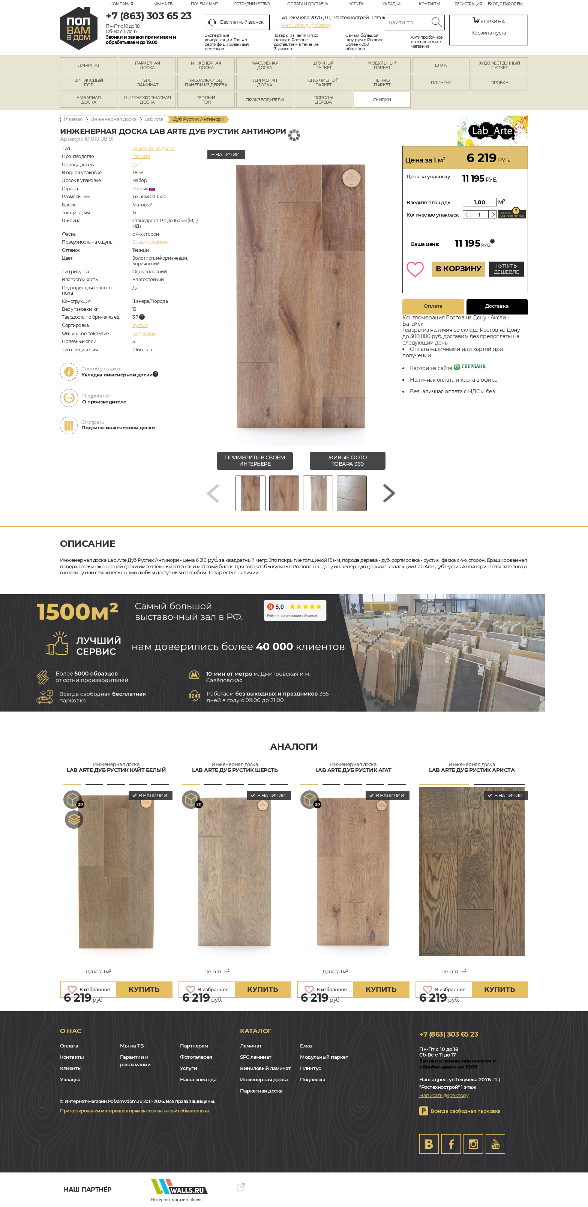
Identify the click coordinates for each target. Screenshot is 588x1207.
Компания (121, 4)
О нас (70, 1031)
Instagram (473, 1144)
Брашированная (150, 242)
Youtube (495, 1144)
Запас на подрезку (512, 214)
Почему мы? (204, 4)
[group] (301, 296)
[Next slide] (389, 493)
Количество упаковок (432, 215)
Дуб (136, 164)
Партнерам (194, 1046)
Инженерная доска (113, 119)
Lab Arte (154, 119)
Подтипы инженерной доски (117, 427)
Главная (73, 119)
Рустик (140, 325)
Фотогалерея (196, 1057)
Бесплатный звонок (236, 22)
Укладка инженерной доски (116, 375)
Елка (306, 1046)
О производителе (104, 402)
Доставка (497, 306)
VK (429, 1144)
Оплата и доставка (307, 4)
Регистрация (468, 4)
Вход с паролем (505, 4)
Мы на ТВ (162, 4)
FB (451, 1144)
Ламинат (251, 1046)
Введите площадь (428, 202)
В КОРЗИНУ (459, 268)
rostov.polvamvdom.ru (79, 28)
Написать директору (306, 25)
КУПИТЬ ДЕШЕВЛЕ (506, 269)
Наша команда (198, 1079)
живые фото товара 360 (347, 460)
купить (144, 989)
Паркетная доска (261, 1091)
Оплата (433, 306)
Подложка (312, 1079)
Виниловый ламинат (265, 1068)
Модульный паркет (324, 1057)
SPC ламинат (256, 1057)
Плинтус (310, 1068)
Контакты (429, 4)
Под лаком (144, 333)
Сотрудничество (252, 4)
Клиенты (71, 1068)
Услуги (356, 4)
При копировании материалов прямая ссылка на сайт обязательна (134, 1111)
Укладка (391, 4)
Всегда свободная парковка (465, 1111)
